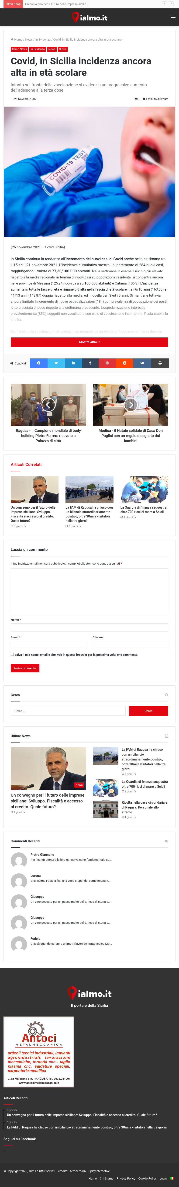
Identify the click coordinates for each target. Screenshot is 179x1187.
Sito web (98, 637)
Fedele (35, 939)
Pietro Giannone (42, 855)
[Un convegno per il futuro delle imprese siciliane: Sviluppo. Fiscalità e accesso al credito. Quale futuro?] (35, 489)
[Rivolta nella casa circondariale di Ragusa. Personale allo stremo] (105, 809)
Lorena (36, 876)
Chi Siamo (107, 1178)
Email (16, 637)
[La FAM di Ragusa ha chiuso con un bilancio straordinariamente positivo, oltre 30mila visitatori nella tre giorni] (89, 489)
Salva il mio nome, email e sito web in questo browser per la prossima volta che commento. (76, 654)
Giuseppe (37, 897)
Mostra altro (89, 342)
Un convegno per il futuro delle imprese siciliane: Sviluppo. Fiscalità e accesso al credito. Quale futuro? (47, 801)
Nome (16, 619)
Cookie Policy (147, 1178)
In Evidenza (43, 39)
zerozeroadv (78, 1171)
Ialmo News (19, 49)
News (29, 39)
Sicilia (63, 49)
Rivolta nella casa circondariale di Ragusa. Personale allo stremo (144, 807)
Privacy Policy (126, 1178)
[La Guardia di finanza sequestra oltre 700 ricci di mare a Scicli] (144, 489)
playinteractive (100, 1171)
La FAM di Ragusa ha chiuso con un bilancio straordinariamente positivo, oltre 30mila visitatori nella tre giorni (144, 759)
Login (163, 1178)
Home (16, 39)
